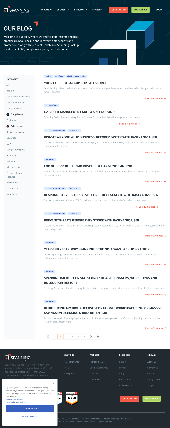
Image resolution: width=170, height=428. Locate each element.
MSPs (66, 367)
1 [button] (60, 336)
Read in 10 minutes (147, 206)
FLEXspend (69, 373)
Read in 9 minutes (155, 235)
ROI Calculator (126, 385)
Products (46, 9)
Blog (121, 373)
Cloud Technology (15, 102)
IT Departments (71, 361)
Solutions (63, 9)
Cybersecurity (15, 126)
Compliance (14, 114)
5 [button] (84, 336)
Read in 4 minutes (129, 123)
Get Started (119, 9)
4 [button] (78, 336)
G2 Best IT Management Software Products (79, 111)
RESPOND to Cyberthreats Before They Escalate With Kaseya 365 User (101, 195)
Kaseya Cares (153, 379)
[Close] (54, 383)
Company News (14, 108)
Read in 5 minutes (155, 328)
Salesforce (11, 194)
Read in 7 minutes (155, 152)
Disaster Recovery (15, 132)
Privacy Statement (66, 421)
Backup (10, 90)
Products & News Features (14, 175)
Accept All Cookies (30, 408)
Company (98, 9)
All (7, 84)
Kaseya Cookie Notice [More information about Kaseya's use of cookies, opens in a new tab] (15, 399)
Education (11, 138)
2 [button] (66, 336)
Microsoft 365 (13, 167)
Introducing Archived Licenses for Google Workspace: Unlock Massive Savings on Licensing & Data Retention (103, 310)
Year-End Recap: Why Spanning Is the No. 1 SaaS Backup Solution (97, 249)
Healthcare (11, 155)
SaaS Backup (12, 188)
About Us (151, 361)
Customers (11, 120)
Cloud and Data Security (18, 96)
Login (159, 9)
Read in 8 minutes (155, 98)
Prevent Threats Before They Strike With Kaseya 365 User (91, 220)
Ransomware (13, 182)
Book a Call (140, 9)
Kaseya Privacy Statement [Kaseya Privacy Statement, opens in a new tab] (17, 402)
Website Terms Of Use (85, 421)
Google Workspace (15, 149)
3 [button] (72, 336)
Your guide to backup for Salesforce (75, 83)
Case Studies (125, 379)
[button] (47, 336)
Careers (151, 373)
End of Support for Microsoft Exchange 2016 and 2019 (89, 166)
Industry (10, 161)
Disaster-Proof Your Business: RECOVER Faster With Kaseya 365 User (100, 137)
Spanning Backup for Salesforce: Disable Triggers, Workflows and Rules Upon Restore (100, 280)
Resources (80, 9)
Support (151, 385)
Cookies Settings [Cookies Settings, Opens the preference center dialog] (30, 416)
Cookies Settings (105, 421)
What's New (95, 379)
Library (122, 361)
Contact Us (152, 367)
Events (122, 367)
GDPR (9, 143)
